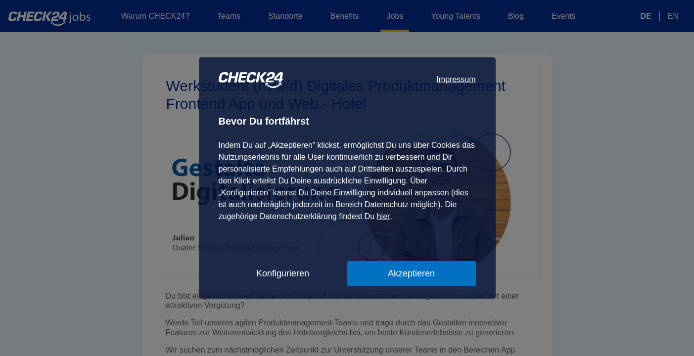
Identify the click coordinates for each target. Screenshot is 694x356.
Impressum (455, 79)
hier (383, 216)
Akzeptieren (411, 273)
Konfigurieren (282, 273)
